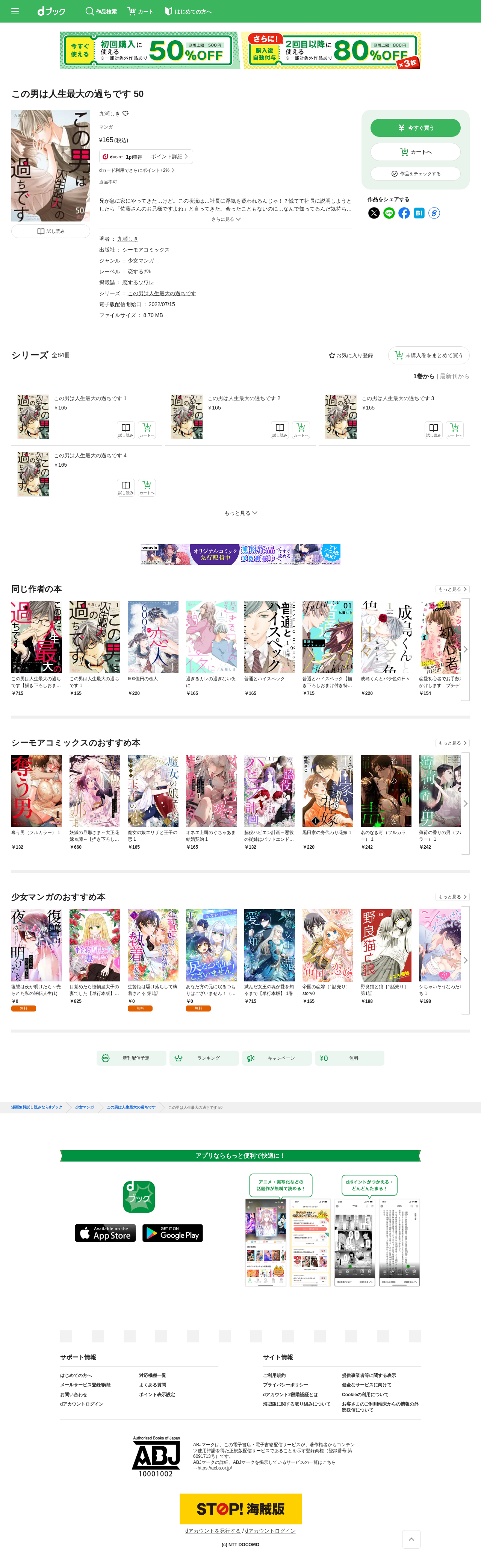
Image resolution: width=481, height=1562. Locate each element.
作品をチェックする (420, 173)
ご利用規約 (274, 1375)
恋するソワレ (138, 282)
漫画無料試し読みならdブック (36, 1107)
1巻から (424, 376)
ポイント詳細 (167, 156)
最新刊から (455, 376)
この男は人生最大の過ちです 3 (398, 398)
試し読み (56, 231)
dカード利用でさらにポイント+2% (134, 170)
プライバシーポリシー (285, 1385)
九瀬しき (109, 114)
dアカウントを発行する (213, 1531)
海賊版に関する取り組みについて (297, 1404)
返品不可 (108, 182)
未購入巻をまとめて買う (434, 355)
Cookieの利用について (365, 1394)
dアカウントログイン (81, 1404)
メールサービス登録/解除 (85, 1385)
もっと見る (450, 589)
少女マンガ (141, 261)
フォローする (125, 113)
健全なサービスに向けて (367, 1385)
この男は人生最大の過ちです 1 (90, 398)
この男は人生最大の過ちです (162, 293)
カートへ (421, 152)
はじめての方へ (76, 1375)
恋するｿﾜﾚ (139, 271)
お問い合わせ (73, 1394)
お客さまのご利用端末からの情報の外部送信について (380, 1407)
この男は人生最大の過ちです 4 (90, 455)
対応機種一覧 (152, 1375)
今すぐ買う (421, 128)
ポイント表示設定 (157, 1394)
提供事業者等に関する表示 (369, 1375)
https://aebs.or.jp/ (215, 1468)
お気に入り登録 (354, 355)
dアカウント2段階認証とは (290, 1394)
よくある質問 (152, 1385)
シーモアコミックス (146, 250)
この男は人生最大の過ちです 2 (243, 398)
